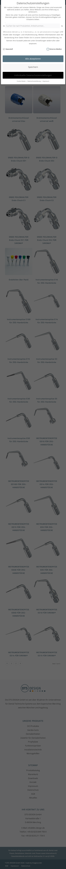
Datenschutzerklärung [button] (34, 76)
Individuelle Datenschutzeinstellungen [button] (33, 70)
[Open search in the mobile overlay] (33, 27)
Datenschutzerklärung (50, 33)
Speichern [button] (33, 62)
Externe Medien (54, 44)
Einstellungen (41, 35)
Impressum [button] (46, 76)
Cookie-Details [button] (21, 76)
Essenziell (8, 44)
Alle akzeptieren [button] (33, 53)
